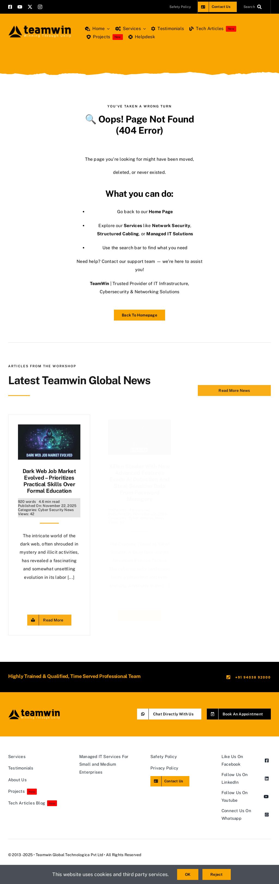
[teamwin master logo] (39, 26)
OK (187, 874)
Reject (216, 874)
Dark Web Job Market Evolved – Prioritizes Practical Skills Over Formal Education (49, 478)
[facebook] (10, 7)
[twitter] (30, 7)
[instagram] (40, 7)
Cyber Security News (56, 507)
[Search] (254, 7)
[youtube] (19, 7)
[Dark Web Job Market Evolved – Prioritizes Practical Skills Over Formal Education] (49, 425)
